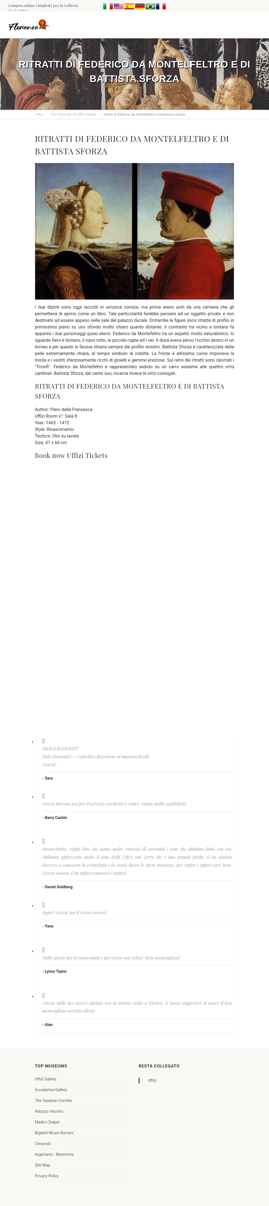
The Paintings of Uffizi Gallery (73, 114)
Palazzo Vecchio (49, 1111)
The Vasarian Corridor (54, 1100)
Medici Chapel (47, 1122)
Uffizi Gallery (45, 1079)
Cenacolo (43, 1143)
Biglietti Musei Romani (54, 1133)
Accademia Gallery (51, 1090)
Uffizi (39, 114)
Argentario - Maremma (54, 1154)
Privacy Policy (47, 1176)
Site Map (42, 1165)
